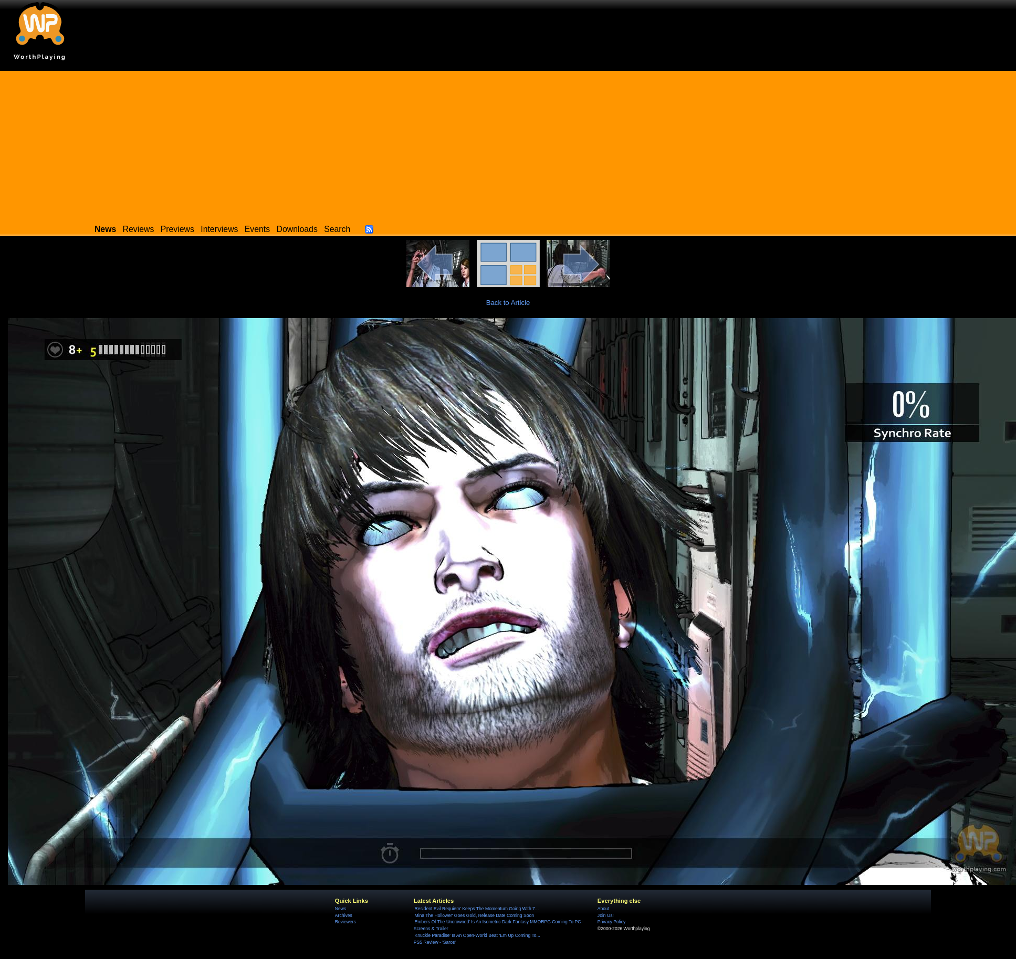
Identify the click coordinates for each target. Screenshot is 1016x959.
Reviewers (345, 921)
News (340, 908)
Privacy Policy (611, 921)
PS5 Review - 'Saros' (435, 942)
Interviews (219, 229)
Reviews (138, 229)
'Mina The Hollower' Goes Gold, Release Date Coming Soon (474, 915)
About (603, 908)
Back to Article (508, 303)
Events (257, 229)
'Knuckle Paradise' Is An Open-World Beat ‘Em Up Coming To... (477, 935)
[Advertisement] (508, 144)
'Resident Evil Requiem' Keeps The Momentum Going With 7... (476, 908)
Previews (177, 229)
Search (337, 229)
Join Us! (606, 915)
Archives (343, 915)
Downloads (297, 229)
